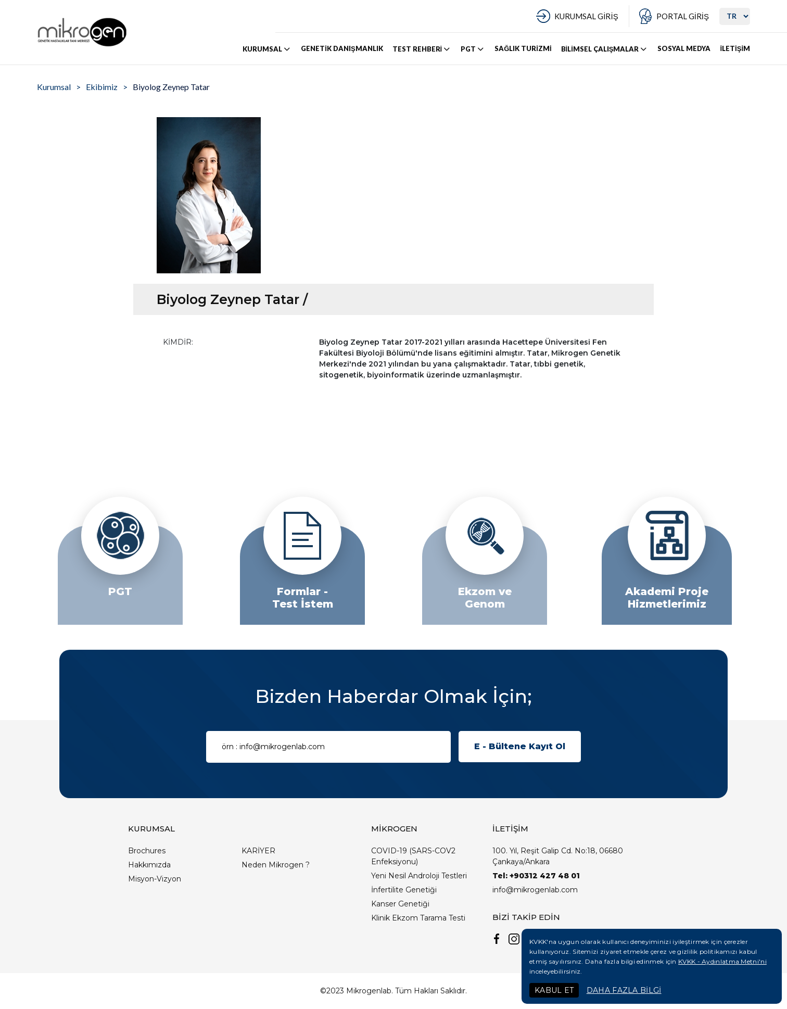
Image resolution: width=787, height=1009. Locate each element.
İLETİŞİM (735, 48)
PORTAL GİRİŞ (682, 16)
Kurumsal (54, 87)
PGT (473, 49)
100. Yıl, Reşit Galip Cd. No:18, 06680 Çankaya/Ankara (557, 856)
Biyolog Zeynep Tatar (171, 87)
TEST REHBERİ (422, 49)
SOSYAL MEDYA (683, 48)
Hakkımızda (149, 864)
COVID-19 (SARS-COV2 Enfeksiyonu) (413, 856)
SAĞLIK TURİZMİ (522, 48)
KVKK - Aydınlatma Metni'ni (722, 961)
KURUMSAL (267, 49)
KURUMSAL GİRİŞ (586, 16)
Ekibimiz (102, 87)
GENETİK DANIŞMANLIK (342, 48)
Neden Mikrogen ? (276, 864)
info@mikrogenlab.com (535, 889)
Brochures (147, 850)
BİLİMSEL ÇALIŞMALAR (605, 49)
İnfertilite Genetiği (404, 889)
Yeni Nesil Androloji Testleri (419, 875)
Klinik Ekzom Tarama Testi (418, 918)
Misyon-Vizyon (154, 879)
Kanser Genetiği (400, 904)
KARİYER (258, 850)
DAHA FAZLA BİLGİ (624, 990)
